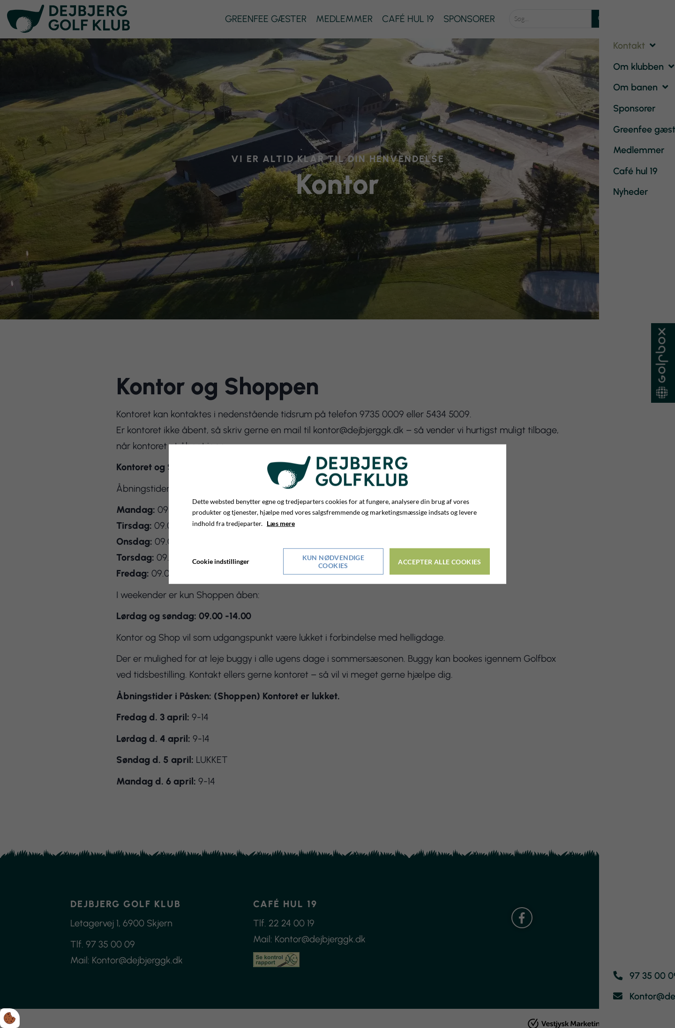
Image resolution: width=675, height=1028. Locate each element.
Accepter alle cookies (439, 561)
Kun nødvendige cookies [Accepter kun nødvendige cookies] (333, 561)
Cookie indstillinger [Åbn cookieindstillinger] (220, 561)
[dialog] (337, 514)
